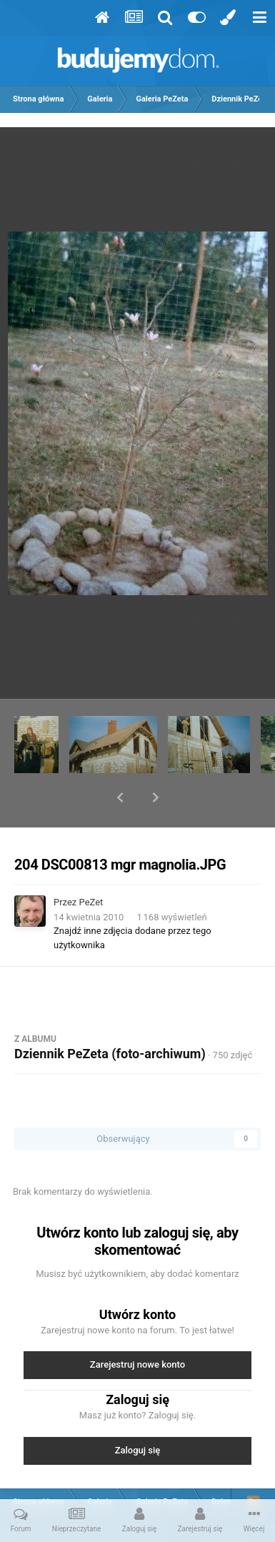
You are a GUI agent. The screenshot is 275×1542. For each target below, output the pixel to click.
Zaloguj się (138, 1413)
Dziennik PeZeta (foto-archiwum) (110, 1016)
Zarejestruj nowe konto (137, 1327)
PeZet (91, 865)
